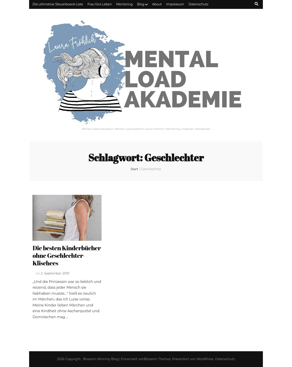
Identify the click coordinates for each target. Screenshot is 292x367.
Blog (140, 4)
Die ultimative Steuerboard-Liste (57, 4)
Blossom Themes (157, 359)
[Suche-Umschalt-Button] (256, 4)
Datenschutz (198, 4)
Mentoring (124, 4)
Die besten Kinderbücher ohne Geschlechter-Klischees (66, 255)
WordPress (205, 359)
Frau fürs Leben (100, 4)
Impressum (175, 4)
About (157, 4)
